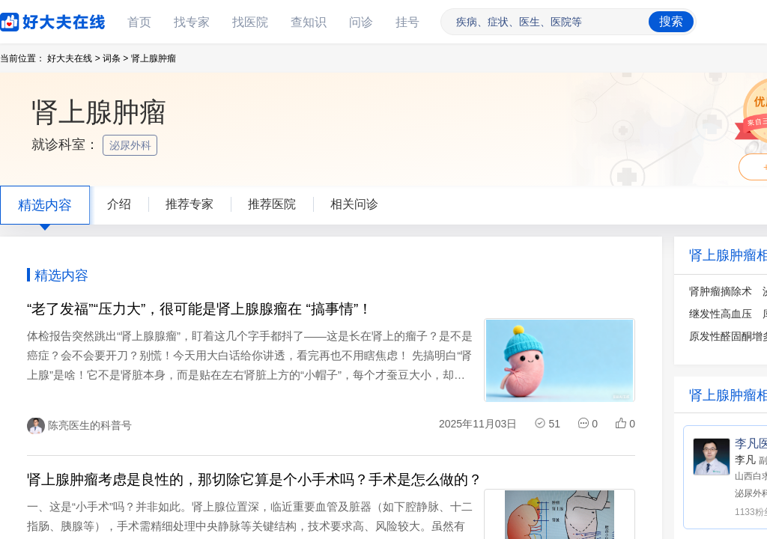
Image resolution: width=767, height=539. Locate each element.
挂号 (407, 22)
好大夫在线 (30, 19)
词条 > (115, 58)
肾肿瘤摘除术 (720, 291)
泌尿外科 (131, 145)
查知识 (309, 22)
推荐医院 (272, 204)
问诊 (361, 22)
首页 (139, 22)
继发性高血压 (720, 313)
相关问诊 (354, 204)
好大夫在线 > (73, 58)
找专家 (192, 22)
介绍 (119, 204)
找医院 (250, 22)
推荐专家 (189, 204)
